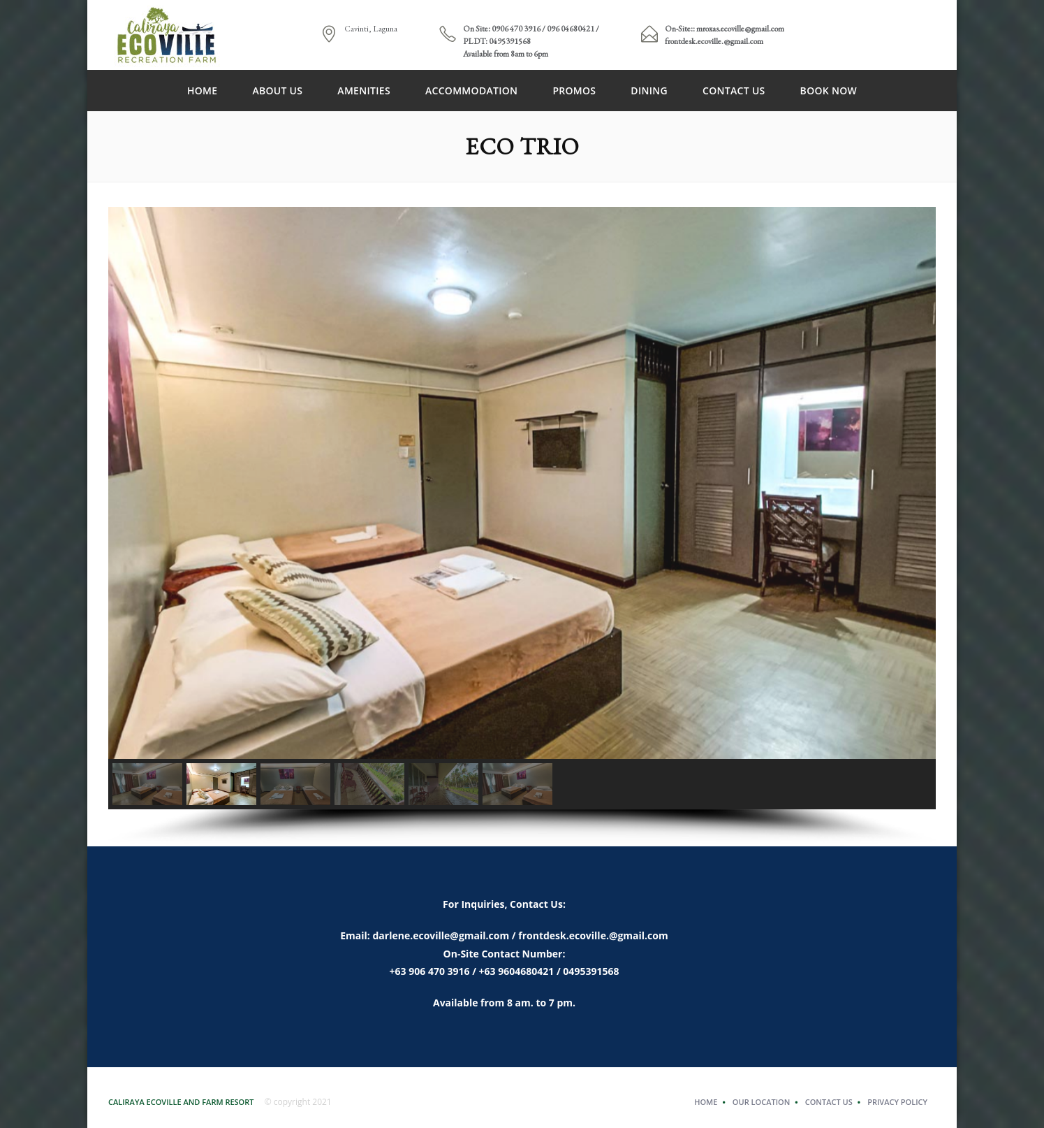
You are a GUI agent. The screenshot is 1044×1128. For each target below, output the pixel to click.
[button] (147, 784)
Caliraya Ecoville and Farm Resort (181, 1102)
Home (202, 90)
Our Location (761, 1102)
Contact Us (734, 90)
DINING (649, 90)
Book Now (828, 90)
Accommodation (471, 90)
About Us (277, 90)
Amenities (363, 90)
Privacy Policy (897, 1102)
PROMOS (574, 90)
